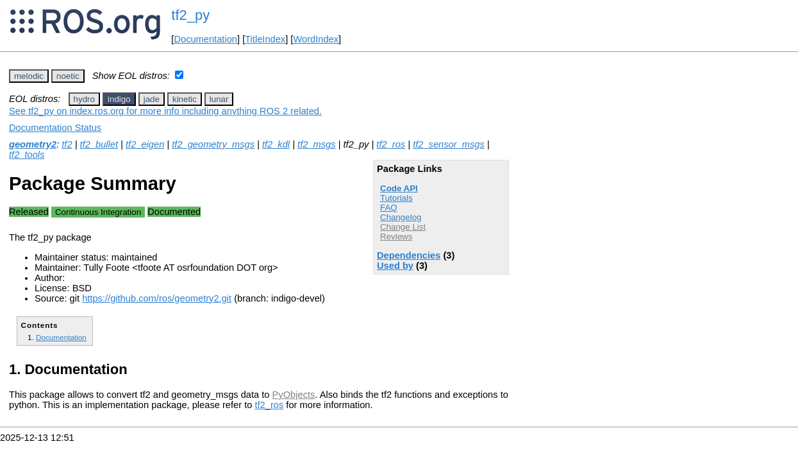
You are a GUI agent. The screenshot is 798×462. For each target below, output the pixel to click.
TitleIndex (265, 39)
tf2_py (190, 15)
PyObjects (293, 394)
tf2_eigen (145, 144)
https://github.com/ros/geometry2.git (156, 298)
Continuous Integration (98, 212)
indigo (119, 99)
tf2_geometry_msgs (213, 144)
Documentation (205, 39)
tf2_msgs (316, 144)
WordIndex (315, 39)
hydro (84, 99)
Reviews (396, 236)
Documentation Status (55, 128)
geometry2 (32, 144)
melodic (29, 76)
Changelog (400, 217)
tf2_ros (390, 144)
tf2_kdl (276, 144)
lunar (219, 99)
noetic (67, 76)
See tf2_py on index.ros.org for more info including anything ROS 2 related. (165, 111)
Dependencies (408, 255)
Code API (399, 188)
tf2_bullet (99, 144)
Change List (403, 227)
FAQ (388, 207)
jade (152, 99)
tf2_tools (26, 155)
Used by (395, 266)
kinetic (184, 99)
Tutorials (396, 198)
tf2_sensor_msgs (449, 144)
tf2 (67, 144)
